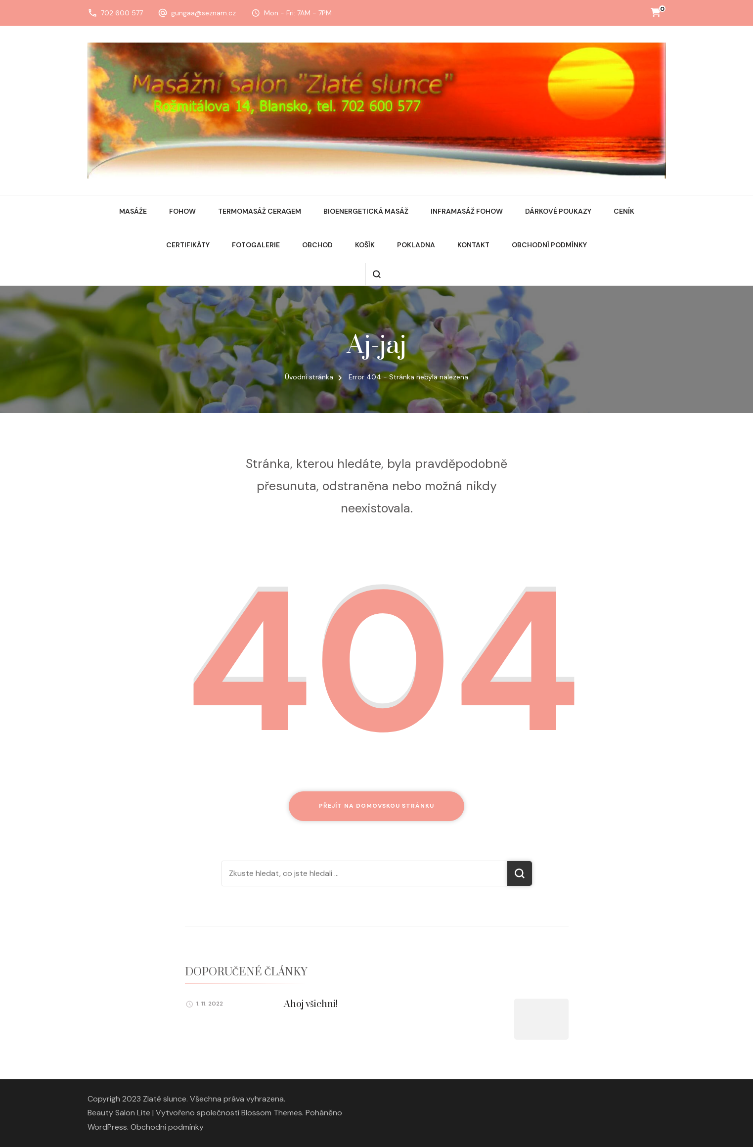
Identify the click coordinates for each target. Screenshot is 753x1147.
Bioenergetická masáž (365, 211)
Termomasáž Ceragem (259, 211)
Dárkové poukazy (558, 211)
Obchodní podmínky (549, 244)
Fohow (182, 211)
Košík (365, 244)
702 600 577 (122, 12)
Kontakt (473, 244)
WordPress (107, 1127)
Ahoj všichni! (311, 1004)
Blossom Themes (271, 1112)
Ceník (624, 211)
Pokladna (416, 244)
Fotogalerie (256, 244)
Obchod (317, 244)
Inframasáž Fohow (467, 211)
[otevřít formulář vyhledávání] (376, 274)
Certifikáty (188, 244)
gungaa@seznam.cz (203, 12)
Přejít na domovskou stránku (376, 806)
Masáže (133, 211)
